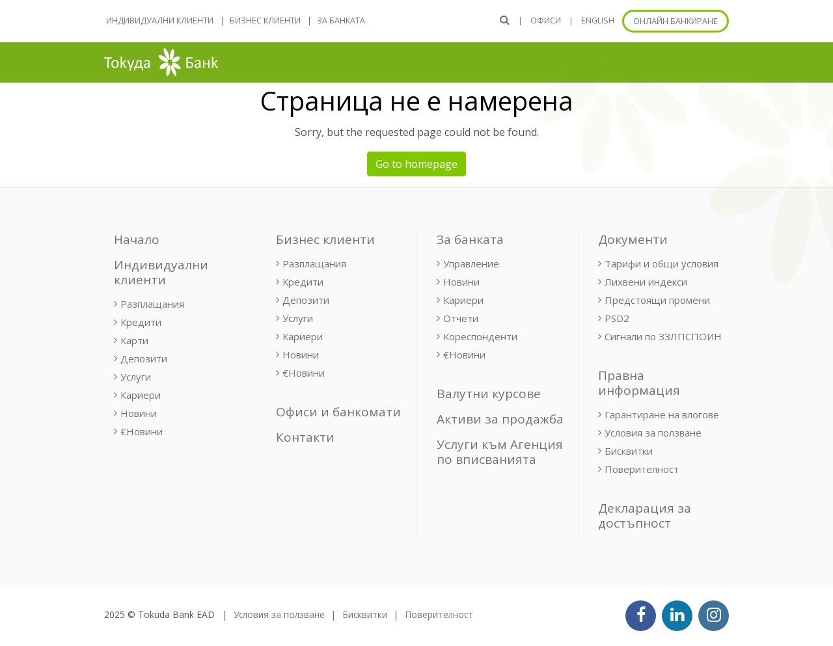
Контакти (305, 437)
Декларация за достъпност (644, 516)
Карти (134, 340)
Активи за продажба (500, 418)
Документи (633, 239)
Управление (471, 263)
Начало (136, 239)
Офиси (545, 20)
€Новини (141, 431)
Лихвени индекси (646, 281)
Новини (138, 413)
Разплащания (152, 303)
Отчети (460, 318)
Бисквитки (629, 450)
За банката (341, 20)
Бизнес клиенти (265, 20)
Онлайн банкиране (675, 21)
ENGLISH (597, 20)
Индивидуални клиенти (159, 20)
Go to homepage (416, 164)
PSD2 (617, 318)
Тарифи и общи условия (661, 263)
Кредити (140, 322)
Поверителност (642, 469)
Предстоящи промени (657, 299)
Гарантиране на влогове (662, 414)
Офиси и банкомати (338, 411)
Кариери (140, 394)
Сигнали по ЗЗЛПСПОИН (663, 336)
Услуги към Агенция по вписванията (500, 452)
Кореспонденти (480, 336)
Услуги (135, 376)
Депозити (143, 358)
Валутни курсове (489, 393)
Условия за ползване (653, 432)
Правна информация (639, 383)
